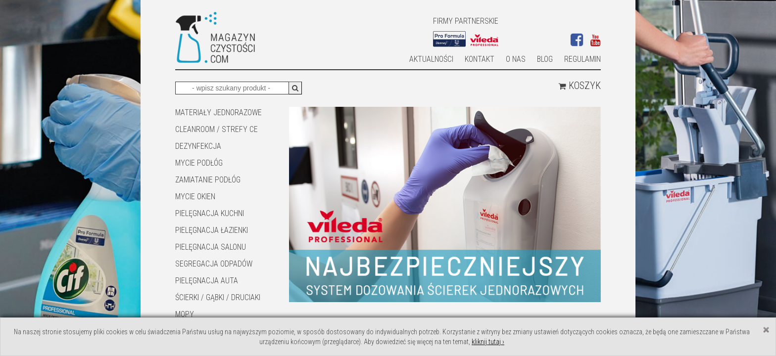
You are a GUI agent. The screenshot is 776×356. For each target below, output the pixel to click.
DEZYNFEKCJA (198, 146)
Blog (545, 59)
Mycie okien (195, 196)
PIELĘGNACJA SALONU (210, 247)
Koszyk (579, 85)
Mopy (184, 314)
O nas (516, 59)
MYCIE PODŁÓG (199, 163)
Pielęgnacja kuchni (209, 213)
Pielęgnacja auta (206, 280)
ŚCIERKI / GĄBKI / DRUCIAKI (217, 297)
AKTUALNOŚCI (431, 59)
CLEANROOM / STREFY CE (216, 129)
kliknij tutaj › (488, 342)
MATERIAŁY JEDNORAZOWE (218, 112)
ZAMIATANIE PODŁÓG (208, 179)
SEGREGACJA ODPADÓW (213, 263)
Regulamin (582, 59)
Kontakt (479, 59)
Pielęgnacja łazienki (211, 230)
